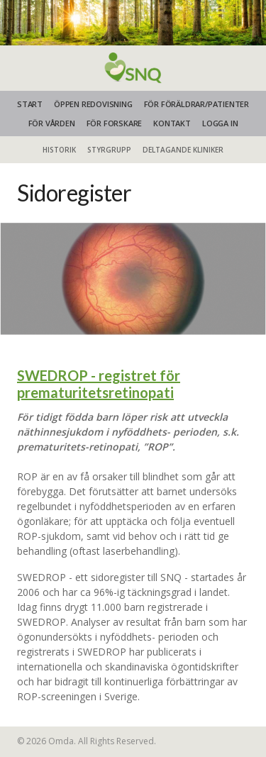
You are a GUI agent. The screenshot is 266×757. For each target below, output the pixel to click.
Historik (59, 149)
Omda (61, 741)
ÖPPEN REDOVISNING (93, 104)
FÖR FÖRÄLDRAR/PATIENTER (196, 104)
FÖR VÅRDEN (51, 123)
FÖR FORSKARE (115, 123)
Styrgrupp (109, 149)
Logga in (220, 123)
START (30, 104)
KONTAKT (172, 123)
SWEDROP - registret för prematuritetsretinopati (98, 384)
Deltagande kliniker (183, 149)
